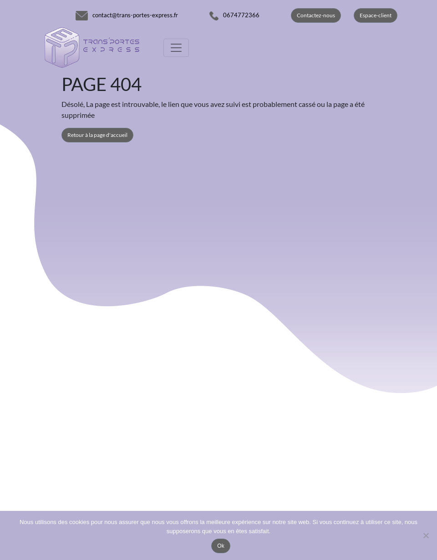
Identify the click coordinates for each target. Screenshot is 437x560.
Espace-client (375, 15)
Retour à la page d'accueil (97, 134)
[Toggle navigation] (176, 48)
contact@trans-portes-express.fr (135, 15)
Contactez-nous (316, 15)
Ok (220, 546)
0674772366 (241, 15)
